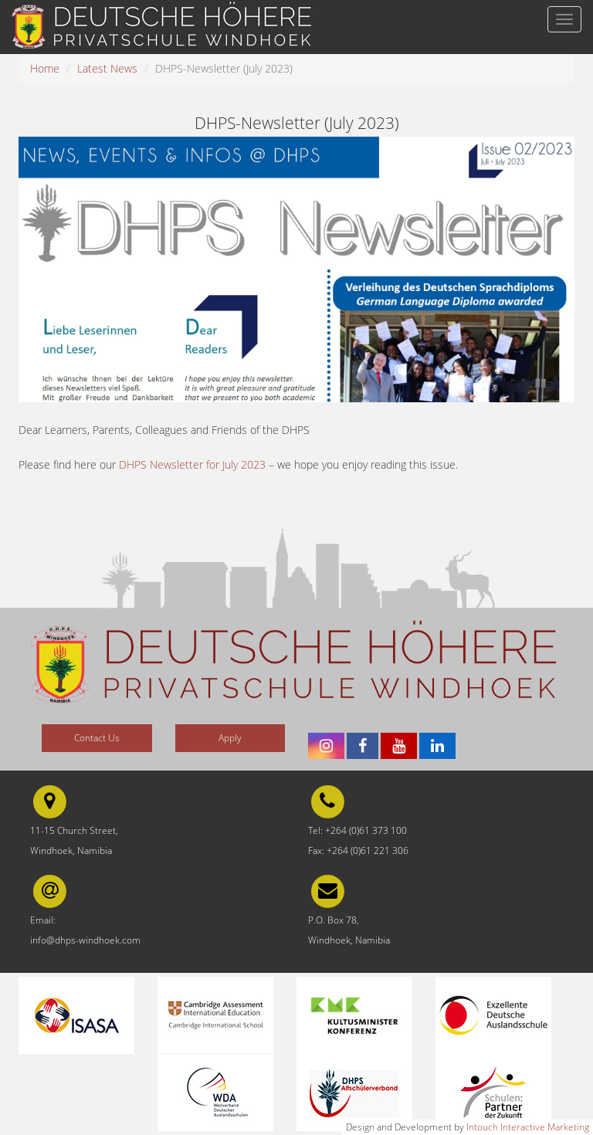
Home (44, 68)
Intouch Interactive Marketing (527, 1126)
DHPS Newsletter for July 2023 (192, 464)
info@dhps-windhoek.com (85, 940)
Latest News (107, 68)
